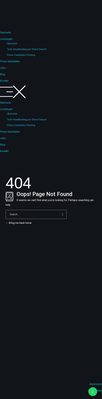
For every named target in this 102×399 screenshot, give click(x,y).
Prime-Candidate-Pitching (21, 55)
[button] (51, 91)
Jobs (3, 67)
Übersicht (12, 43)
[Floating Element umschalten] (92, 391)
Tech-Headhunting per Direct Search (27, 49)
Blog (2, 74)
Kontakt (4, 80)
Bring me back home (19, 222)
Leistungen (6, 38)
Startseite (5, 32)
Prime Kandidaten (10, 61)
